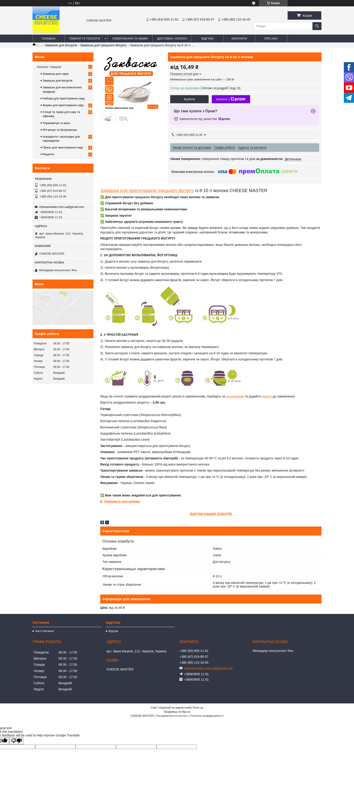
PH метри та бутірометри (60, 130)
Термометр (112, 501)
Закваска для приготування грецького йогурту (147, 190)
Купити (189, 99)
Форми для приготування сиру (63, 105)
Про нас (271, 38)
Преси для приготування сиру (63, 147)
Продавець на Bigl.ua (177, 711)
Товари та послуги (84, 38)
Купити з (230, 99)
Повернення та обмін (130, 38)
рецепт (267, 396)
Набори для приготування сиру (64, 98)
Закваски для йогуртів (61, 45)
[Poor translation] (16, 741)
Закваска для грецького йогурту (103, 45)
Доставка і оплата (172, 38)
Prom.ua (198, 707)
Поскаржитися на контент (172, 715)
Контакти (239, 38)
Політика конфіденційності (207, 715)
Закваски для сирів (55, 73)
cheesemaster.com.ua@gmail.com (61, 207)
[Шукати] (316, 26)
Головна (49, 38)
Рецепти (48, 154)
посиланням (235, 396)
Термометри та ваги (56, 123)
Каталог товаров (49, 67)
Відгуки (207, 38)
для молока (130, 501)
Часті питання (44, 631)
